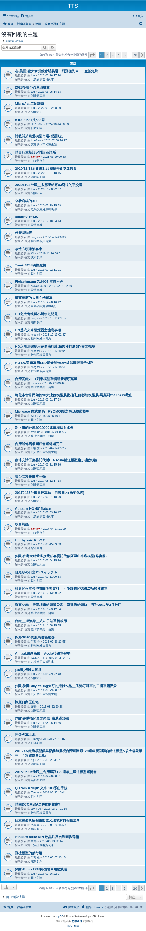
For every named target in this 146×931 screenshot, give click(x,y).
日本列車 (36, 128)
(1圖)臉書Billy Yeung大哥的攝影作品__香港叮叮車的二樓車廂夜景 (66, 686)
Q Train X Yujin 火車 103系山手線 (41, 788)
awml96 (36, 808)
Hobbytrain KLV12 (30, 540)
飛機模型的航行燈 (28, 853)
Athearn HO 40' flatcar (33, 509)
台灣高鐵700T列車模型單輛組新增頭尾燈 (46, 379)
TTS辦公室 (38, 160)
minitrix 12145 (26, 217)
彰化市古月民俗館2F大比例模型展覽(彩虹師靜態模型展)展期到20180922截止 (73, 395)
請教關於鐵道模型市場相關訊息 (39, 136)
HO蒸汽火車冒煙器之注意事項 (38, 330)
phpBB (59, 916)
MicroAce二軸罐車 (29, 104)
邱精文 (35, 448)
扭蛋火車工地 (25, 735)
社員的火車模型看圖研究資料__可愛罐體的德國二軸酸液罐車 (61, 588)
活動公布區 (38, 176)
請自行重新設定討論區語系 (35, 152)
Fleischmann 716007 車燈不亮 (39, 281)
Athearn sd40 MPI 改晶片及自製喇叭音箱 (47, 837)
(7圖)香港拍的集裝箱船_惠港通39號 (42, 718)
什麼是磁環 (23, 233)
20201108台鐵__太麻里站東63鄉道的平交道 (48, 185)
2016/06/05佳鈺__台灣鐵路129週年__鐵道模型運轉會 (56, 772)
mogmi (35, 237)
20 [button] (135, 55)
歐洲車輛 (36, 224)
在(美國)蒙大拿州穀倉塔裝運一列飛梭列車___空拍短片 (56, 71)
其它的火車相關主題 (44, 144)
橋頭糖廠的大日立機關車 (33, 298)
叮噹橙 (35, 641)
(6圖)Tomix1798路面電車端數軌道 (41, 869)
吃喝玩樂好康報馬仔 (44, 209)
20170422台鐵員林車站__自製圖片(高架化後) (49, 493)
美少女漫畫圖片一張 (30, 476)
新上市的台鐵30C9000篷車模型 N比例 (44, 428)
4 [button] (119, 55)
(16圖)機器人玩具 (28, 670)
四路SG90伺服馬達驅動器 (35, 637)
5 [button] (125, 55)
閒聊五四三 (38, 95)
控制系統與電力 (41, 241)
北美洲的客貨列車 (42, 79)
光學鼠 (35, 824)
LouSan (36, 140)
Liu (33, 75)
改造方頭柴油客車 (28, 249)
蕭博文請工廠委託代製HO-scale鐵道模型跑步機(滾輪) (56, 460)
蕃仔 (34, 706)
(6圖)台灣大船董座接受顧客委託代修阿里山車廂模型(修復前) (61, 556)
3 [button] (113, 55)
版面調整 (22, 524)
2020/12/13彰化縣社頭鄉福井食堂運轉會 (46, 169)
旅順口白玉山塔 (27, 702)
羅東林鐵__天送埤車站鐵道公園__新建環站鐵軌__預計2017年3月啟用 (68, 605)
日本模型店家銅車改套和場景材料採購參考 (47, 821)
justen (35, 383)
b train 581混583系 (30, 120)
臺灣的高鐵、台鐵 (42, 387)
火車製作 (36, 257)
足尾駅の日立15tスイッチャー (38, 572)
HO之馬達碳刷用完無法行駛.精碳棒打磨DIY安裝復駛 (55, 346)
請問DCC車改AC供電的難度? (37, 804)
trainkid (35, 432)
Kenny (35, 156)
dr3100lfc (37, 124)
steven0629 (38, 285)
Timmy (35, 739)
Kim (33, 253)
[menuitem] (27, 16)
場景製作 (36, 322)
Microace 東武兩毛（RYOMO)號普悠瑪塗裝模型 (52, 411)
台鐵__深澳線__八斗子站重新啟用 (41, 621)
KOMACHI (37, 657)
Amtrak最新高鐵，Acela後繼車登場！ (44, 653)
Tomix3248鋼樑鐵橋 (30, 265)
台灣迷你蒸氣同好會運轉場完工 (39, 444)
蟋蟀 (34, 841)
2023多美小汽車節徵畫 (32, 87)
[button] (92, 55)
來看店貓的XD (26, 201)
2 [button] (107, 55)
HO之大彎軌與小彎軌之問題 (36, 314)
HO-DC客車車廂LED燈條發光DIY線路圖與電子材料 (54, 363)
